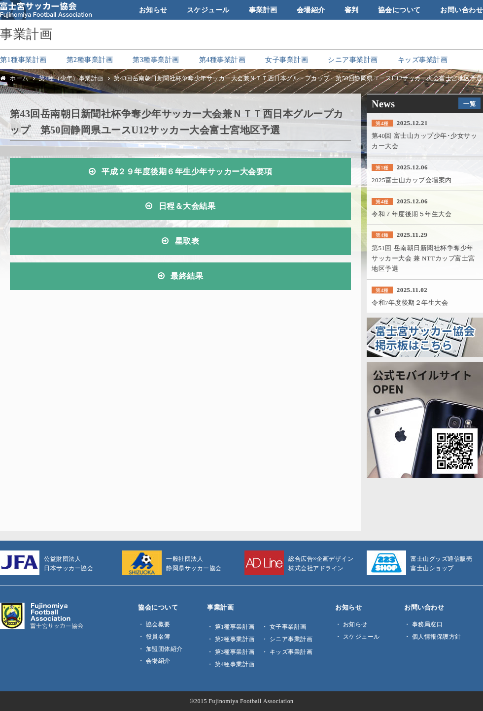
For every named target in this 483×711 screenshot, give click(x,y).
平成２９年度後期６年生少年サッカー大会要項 (187, 171)
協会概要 (158, 624)
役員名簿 (158, 636)
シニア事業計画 (353, 60)
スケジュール (208, 10)
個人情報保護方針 (436, 636)
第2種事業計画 (90, 60)
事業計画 (263, 10)
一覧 (469, 103)
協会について (399, 10)
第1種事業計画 (23, 60)
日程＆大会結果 (187, 206)
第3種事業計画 (156, 60)
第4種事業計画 (222, 60)
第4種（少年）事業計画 (71, 78)
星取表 (187, 241)
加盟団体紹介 (164, 649)
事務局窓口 (427, 624)
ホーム (19, 78)
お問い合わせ (461, 10)
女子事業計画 (286, 60)
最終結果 (187, 276)
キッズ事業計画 (423, 60)
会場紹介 (311, 10)
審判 (352, 10)
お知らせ (153, 10)
